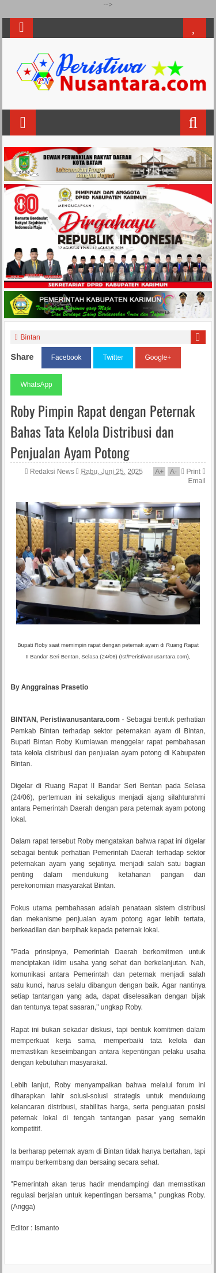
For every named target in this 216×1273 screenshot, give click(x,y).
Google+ (158, 357)
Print (190, 472)
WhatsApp (36, 385)
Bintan (30, 337)
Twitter (113, 357)
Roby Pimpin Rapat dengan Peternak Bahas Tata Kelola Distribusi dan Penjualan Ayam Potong (102, 431)
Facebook (66, 357)
